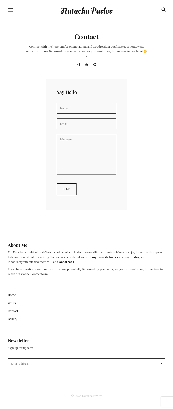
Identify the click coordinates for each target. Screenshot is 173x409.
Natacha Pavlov (92, 396)
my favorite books (105, 257)
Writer (12, 303)
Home (12, 295)
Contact (13, 311)
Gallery (12, 319)
